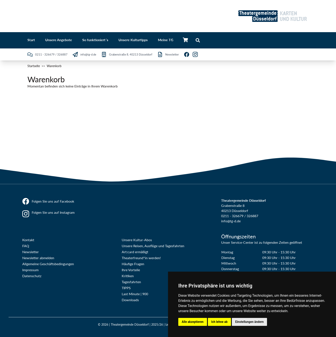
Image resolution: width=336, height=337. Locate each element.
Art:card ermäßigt (135, 252)
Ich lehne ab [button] (219, 321)
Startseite (33, 66)
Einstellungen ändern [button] (249, 321)
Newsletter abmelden (38, 258)
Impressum (30, 270)
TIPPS (126, 288)
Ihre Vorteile (131, 270)
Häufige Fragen (133, 264)
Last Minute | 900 (135, 294)
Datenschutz (31, 276)
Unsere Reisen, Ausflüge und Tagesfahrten (153, 246)
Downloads (130, 300)
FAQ (25, 246)
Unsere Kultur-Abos (137, 240)
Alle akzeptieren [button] (193, 321)
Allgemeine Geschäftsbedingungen (48, 264)
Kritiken (128, 276)
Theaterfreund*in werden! (141, 258)
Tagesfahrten (131, 282)
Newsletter (30, 252)
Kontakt (28, 240)
